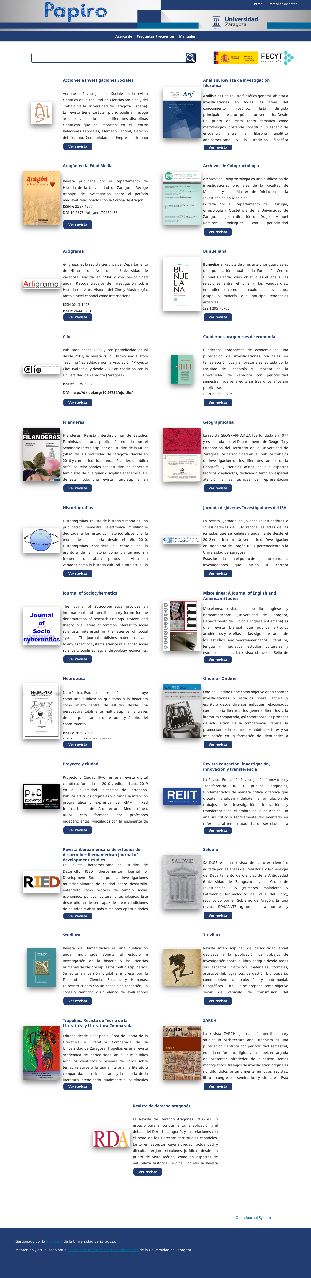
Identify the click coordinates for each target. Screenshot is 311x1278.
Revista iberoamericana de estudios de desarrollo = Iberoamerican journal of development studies (101, 855)
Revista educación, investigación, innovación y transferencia (236, 766)
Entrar (257, 4)
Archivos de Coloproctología (231, 165)
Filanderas (73, 422)
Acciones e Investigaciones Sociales (98, 80)
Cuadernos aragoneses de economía (239, 336)
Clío (66, 336)
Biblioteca (54, 1241)
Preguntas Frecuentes (156, 36)
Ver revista (77, 146)
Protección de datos (282, 4)
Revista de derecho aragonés (161, 1106)
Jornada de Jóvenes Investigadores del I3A (244, 507)
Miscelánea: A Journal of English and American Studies (239, 595)
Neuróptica (74, 678)
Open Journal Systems (254, 1217)
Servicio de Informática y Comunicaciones (103, 1249)
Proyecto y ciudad (80, 764)
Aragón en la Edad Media (88, 165)
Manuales (187, 36)
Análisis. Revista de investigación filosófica (236, 82)
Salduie (210, 849)
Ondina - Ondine (219, 678)
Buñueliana (215, 251)
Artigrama (73, 251)
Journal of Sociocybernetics (90, 593)
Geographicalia (218, 422)
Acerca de (123, 36)
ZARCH (209, 1020)
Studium (71, 935)
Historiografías (78, 507)
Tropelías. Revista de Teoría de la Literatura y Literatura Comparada (98, 1023)
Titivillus (211, 935)
